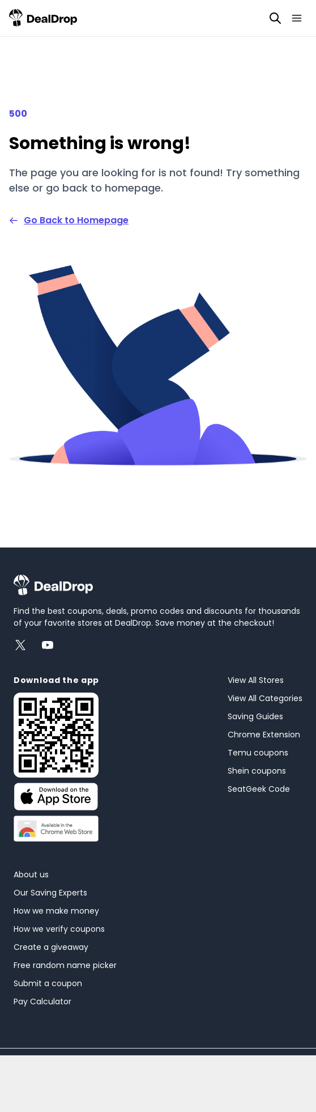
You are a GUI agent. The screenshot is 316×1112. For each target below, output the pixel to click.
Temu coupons (258, 752)
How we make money (56, 910)
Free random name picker (65, 965)
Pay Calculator (42, 1001)
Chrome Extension (264, 734)
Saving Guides (255, 716)
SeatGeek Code (259, 789)
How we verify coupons (59, 929)
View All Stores (256, 680)
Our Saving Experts (50, 892)
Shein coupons (257, 770)
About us (31, 874)
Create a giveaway (51, 947)
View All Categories (265, 698)
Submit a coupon (48, 983)
